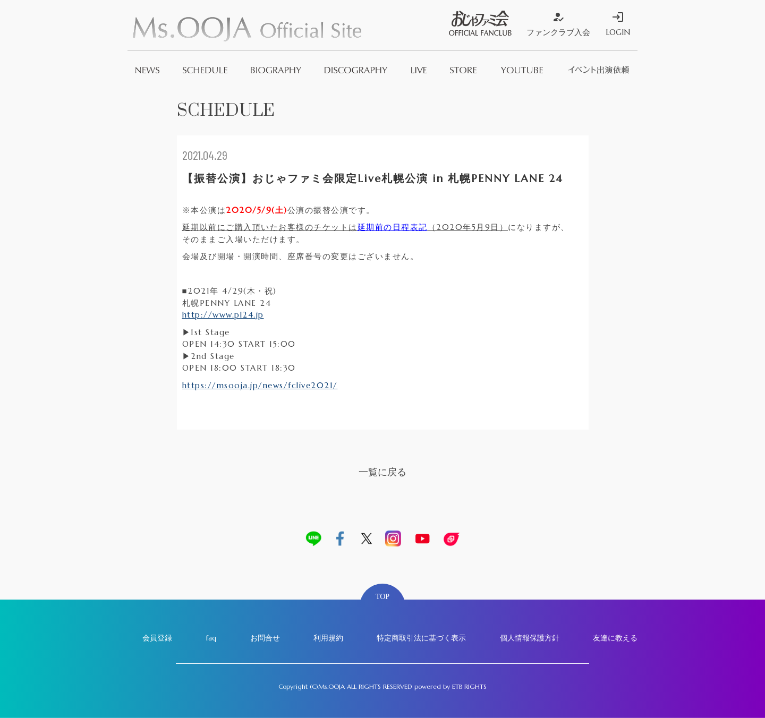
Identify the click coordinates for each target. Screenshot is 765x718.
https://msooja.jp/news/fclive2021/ (260, 385)
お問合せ (265, 638)
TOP (382, 597)
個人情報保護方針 (529, 638)
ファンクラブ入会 (558, 24)
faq (211, 638)
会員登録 (157, 638)
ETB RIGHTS (469, 686)
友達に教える (615, 638)
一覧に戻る (382, 472)
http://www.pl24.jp (223, 315)
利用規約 (328, 638)
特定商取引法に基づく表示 (421, 638)
